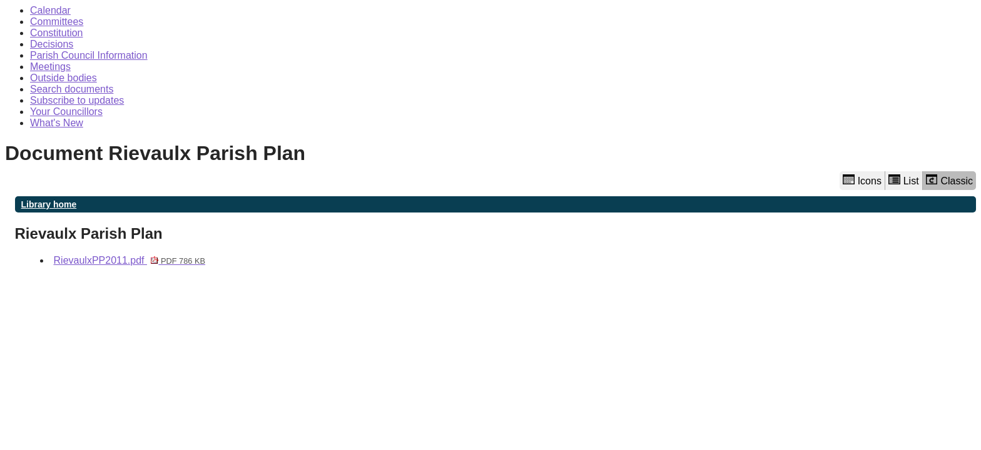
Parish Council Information (89, 55)
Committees (56, 21)
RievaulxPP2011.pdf (130, 260)
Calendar (50, 10)
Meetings (50, 66)
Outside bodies (63, 77)
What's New (56, 123)
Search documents (71, 89)
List (903, 180)
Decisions (51, 44)
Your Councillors (66, 111)
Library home (49, 204)
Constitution (56, 33)
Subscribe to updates (77, 100)
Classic (949, 180)
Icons (862, 180)
